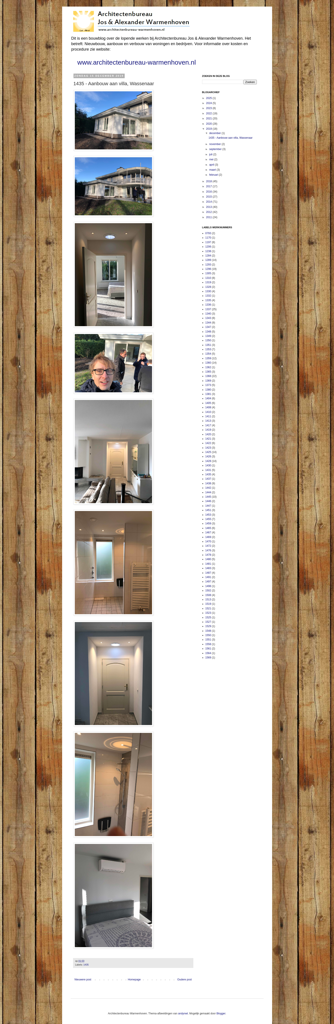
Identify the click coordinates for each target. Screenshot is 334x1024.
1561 (208, 648)
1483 (208, 568)
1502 (208, 590)
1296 (208, 269)
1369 (208, 380)
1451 (208, 510)
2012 (209, 212)
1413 (208, 420)
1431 (208, 470)
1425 (208, 452)
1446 (208, 501)
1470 (208, 541)
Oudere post (184, 979)
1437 (208, 478)
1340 (208, 313)
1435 (86, 964)
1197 (208, 242)
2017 (209, 186)
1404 (208, 398)
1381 (208, 394)
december (215, 133)
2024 (209, 103)
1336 (208, 304)
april (212, 164)
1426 (208, 456)
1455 (208, 519)
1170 (208, 237)
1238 (208, 251)
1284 (208, 255)
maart (213, 169)
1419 (208, 429)
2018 (209, 181)
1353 (208, 349)
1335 (208, 300)
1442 (208, 487)
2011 (209, 217)
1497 (208, 581)
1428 (208, 461)
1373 (208, 385)
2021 (209, 118)
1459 (208, 523)
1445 (208, 496)
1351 (208, 345)
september (215, 149)
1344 (208, 322)
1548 (208, 630)
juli (211, 154)
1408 (208, 407)
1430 (208, 465)
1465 (208, 528)
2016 (209, 191)
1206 (208, 246)
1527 (208, 621)
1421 (208, 438)
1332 (208, 295)
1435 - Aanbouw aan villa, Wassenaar (230, 137)
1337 (208, 309)
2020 (209, 123)
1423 (208, 447)
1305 (208, 273)
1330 (208, 291)
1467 (208, 532)
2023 (209, 108)
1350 (208, 340)
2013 (209, 207)
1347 (208, 327)
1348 (208, 331)
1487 (208, 572)
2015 (209, 196)
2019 (209, 128)
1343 (208, 318)
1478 (208, 554)
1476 (208, 550)
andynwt (183, 1013)
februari (214, 174)
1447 (208, 505)
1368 (208, 376)
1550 (208, 635)
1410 (208, 412)
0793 (208, 233)
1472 (208, 545)
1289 (208, 260)
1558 (208, 644)
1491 (208, 577)
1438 (208, 483)
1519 (208, 603)
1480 (208, 559)
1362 (208, 367)
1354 (208, 353)
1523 (208, 612)
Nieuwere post (83, 979)
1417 (208, 425)
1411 (208, 416)
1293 (208, 264)
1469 (208, 537)
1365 (208, 371)
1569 (208, 657)
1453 (208, 514)
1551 (208, 639)
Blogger (221, 1013)
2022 (209, 113)
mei (211, 159)
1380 (208, 389)
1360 (208, 362)
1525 (208, 617)
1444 (208, 492)
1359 (208, 358)
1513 (208, 599)
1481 (208, 563)
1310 (208, 277)
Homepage (134, 979)
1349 (208, 336)
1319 (208, 282)
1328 (208, 286)
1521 (208, 608)
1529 (208, 626)
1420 (208, 434)
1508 (208, 595)
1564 (208, 653)
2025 (209, 98)
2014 (209, 201)
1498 (208, 586)
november (215, 144)
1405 (208, 403)
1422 (208, 443)
